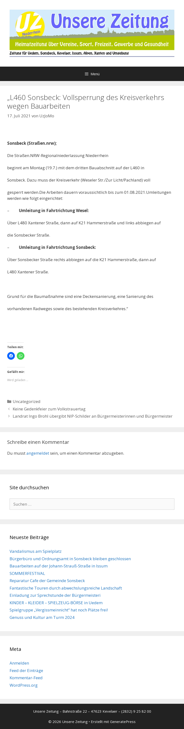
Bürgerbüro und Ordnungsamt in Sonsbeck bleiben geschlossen (70, 558)
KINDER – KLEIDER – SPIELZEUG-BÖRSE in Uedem (56, 602)
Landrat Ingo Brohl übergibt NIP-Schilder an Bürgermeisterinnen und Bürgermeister (92, 416)
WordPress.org (24, 685)
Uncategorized (26, 401)
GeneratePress (123, 721)
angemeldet (37, 453)
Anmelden (19, 663)
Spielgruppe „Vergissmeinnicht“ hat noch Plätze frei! (59, 610)
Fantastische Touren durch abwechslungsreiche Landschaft (66, 588)
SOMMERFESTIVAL (27, 573)
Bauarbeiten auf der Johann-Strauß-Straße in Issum (59, 566)
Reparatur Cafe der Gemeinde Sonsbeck (47, 580)
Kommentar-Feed (26, 677)
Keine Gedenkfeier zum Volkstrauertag (49, 409)
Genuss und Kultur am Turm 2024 (42, 617)
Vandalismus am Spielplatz (36, 551)
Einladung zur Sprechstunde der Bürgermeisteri (55, 595)
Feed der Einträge (26, 670)
